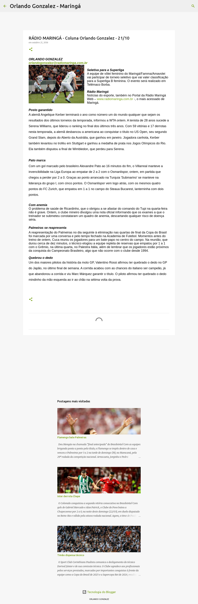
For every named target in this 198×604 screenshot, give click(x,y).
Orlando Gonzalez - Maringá (45, 6)
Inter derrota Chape (68, 496)
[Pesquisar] (86, 6)
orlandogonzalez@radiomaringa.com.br (58, 63)
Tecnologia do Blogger (99, 592)
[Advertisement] (99, 364)
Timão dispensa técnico (70, 555)
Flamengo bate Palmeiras (71, 437)
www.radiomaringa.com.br (115, 99)
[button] (31, 49)
